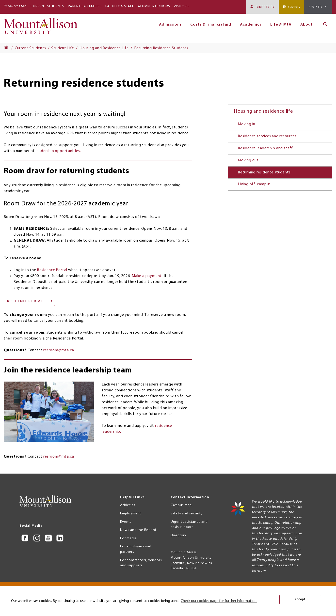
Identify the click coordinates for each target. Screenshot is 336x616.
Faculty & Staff (119, 6)
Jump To (315, 7)
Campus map (181, 505)
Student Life (62, 48)
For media (128, 538)
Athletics (127, 505)
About (306, 25)
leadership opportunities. (58, 151)
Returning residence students (264, 172)
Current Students (47, 6)
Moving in (246, 124)
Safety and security (187, 513)
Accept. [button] (300, 599)
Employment (130, 513)
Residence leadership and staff (265, 148)
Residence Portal (52, 270)
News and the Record (138, 530)
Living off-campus (254, 184)
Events (125, 522)
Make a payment (147, 276)
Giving (294, 7)
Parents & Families (84, 6)
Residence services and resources (267, 136)
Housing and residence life (263, 111)
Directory (265, 7)
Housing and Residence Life (104, 48)
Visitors (181, 6)
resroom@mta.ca (58, 350)
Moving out (248, 160)
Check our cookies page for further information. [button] (219, 601)
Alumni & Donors (154, 6)
